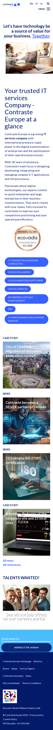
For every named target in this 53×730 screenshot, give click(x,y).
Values (14, 668)
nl (41, 3)
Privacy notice (36, 715)
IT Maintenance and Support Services (26, 331)
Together (40, 35)
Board (6, 668)
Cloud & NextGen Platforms (25, 292)
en (31, 3)
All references (12, 576)
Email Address (10, 638)
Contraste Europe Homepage (17, 661)
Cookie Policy (10, 719)
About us (37, 661)
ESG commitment (11, 683)
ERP (10, 320)
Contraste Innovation (13, 675)
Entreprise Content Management (20, 310)
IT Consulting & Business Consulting (23, 273)
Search (48, 3)
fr (36, 3)
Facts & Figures (27, 668)
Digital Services (17, 300)
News (28, 675)
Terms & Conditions (31, 683)
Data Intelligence (19, 283)
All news (8, 572)
